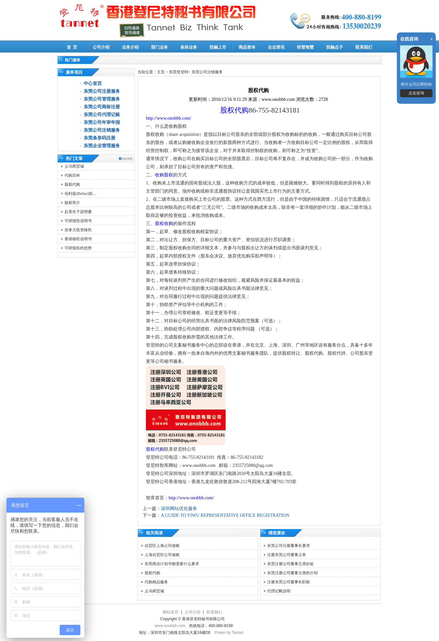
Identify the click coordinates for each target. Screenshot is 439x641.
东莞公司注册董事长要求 (288, 545)
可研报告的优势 (78, 248)
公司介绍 (101, 47)
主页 (161, 72)
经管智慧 (305, 47)
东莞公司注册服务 (102, 91)
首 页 (72, 47)
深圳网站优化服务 (179, 508)
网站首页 (170, 612)
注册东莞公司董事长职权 (288, 582)
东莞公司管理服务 (102, 99)
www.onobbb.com (170, 625)
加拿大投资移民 (78, 230)
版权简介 (72, 202)
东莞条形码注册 (99, 138)
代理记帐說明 (279, 591)
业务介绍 (130, 47)
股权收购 (164, 223)
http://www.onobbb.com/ (168, 118)
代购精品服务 (156, 582)
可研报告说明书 (78, 221)
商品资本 (247, 47)
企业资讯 (276, 47)
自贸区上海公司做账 (162, 545)
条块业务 (188, 47)
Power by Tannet (229, 632)
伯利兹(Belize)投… (81, 193)
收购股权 (164, 174)
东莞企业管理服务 (102, 145)
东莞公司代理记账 (102, 114)
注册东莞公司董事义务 (286, 554)
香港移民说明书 (78, 239)
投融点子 (334, 47)
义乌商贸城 (74, 166)
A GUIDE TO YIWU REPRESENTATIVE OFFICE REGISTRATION (225, 515)
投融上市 (217, 47)
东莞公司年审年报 (102, 122)
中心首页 (93, 83)
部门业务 (159, 47)
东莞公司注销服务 (102, 130)
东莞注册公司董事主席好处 (290, 564)
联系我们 (363, 47)
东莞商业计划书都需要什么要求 (172, 564)
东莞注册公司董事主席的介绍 (292, 573)
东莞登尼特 (178, 72)
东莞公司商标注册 (102, 106)
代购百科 (72, 175)
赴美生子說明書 (78, 211)
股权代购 (72, 184)
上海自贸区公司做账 (162, 554)
